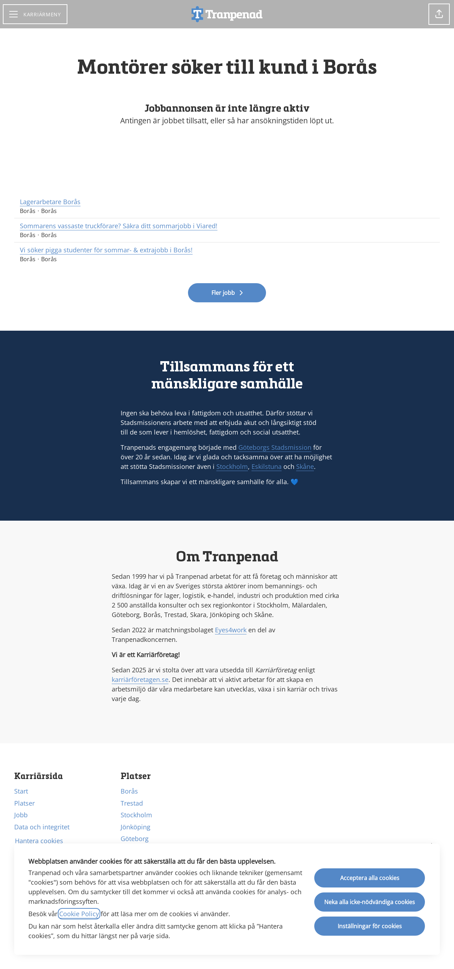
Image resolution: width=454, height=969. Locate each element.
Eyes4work (231, 630)
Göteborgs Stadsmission (274, 447)
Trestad (132, 803)
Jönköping (135, 827)
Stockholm (232, 466)
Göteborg (135, 838)
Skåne (305, 466)
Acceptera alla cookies (369, 878)
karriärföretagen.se (140, 679)
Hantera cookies (39, 840)
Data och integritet (42, 827)
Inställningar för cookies (370, 926)
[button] (439, 14)
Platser (24, 803)
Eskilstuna (266, 466)
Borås (129, 791)
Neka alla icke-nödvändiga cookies (369, 902)
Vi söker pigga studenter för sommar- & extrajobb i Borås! (227, 250)
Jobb (21, 815)
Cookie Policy (79, 913)
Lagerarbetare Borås (227, 202)
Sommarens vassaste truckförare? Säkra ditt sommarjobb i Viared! (227, 226)
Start (21, 791)
